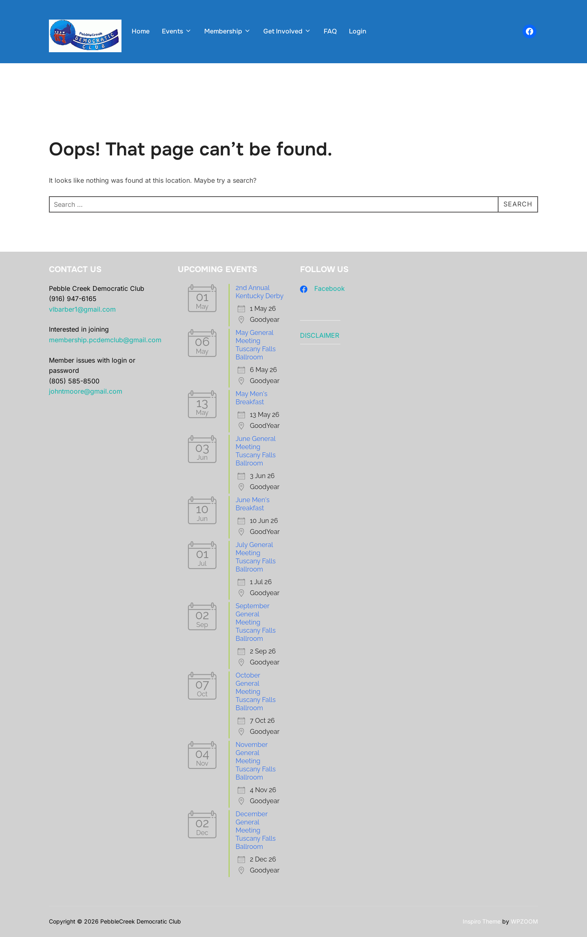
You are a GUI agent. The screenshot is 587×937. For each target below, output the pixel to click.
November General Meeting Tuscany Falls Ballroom (256, 761)
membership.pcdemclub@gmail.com (105, 340)
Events (177, 31)
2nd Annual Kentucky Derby (260, 292)
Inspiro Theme (482, 921)
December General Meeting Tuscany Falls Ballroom (256, 830)
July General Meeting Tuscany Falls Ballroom (256, 557)
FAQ (330, 31)
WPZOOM (524, 921)
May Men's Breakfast (251, 398)
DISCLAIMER (319, 335)
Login (357, 31)
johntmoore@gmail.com (85, 391)
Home (141, 31)
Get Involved (287, 31)
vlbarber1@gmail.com (82, 309)
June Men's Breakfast (252, 504)
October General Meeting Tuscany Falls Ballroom (256, 691)
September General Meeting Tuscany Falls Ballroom (256, 622)
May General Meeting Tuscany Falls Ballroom (256, 345)
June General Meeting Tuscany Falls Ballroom (256, 451)
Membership (227, 31)
